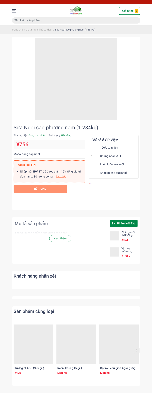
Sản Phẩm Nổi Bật (123, 223)
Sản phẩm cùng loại (34, 311)
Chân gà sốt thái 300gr (128, 234)
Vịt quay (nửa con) (126, 250)
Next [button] (136, 350)
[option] (33, 350)
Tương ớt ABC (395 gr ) (29, 368)
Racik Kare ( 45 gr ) (69, 368)
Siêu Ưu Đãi (27, 165)
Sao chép (61, 176)
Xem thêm (60, 238)
